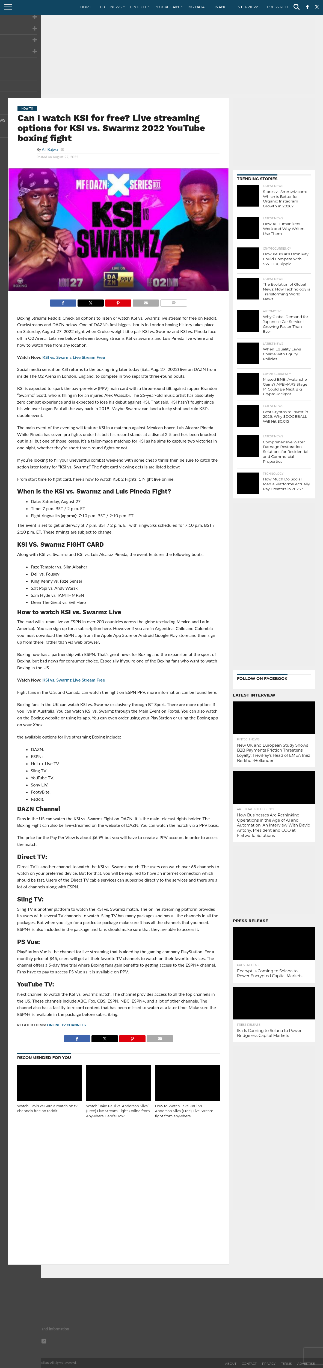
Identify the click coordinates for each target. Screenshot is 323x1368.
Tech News (111, 7)
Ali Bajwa (50, 149)
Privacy (268, 1364)
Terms (286, 1364)
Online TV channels (66, 1025)
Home (86, 7)
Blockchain (167, 7)
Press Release (281, 7)
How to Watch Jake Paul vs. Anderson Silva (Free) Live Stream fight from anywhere (184, 1111)
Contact (249, 1364)
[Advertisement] (161, 56)
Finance (220, 7)
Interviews (247, 7)
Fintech (138, 7)
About (230, 1364)
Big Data (196, 7)
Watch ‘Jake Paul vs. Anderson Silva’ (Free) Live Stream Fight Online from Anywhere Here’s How (118, 1111)
